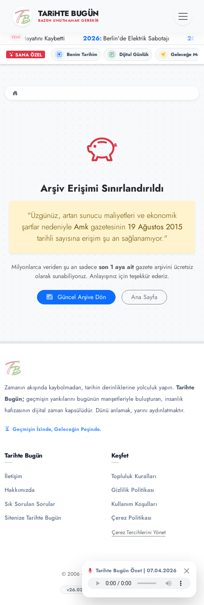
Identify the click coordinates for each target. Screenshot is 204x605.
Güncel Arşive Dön (76, 297)
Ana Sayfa (144, 297)
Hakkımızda (20, 490)
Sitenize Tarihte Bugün (33, 518)
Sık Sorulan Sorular (30, 504)
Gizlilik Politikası (132, 490)
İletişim (13, 476)
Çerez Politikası (131, 518)
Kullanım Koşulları (134, 504)
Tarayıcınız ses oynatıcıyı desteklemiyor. (139, 583)
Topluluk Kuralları (133, 476)
